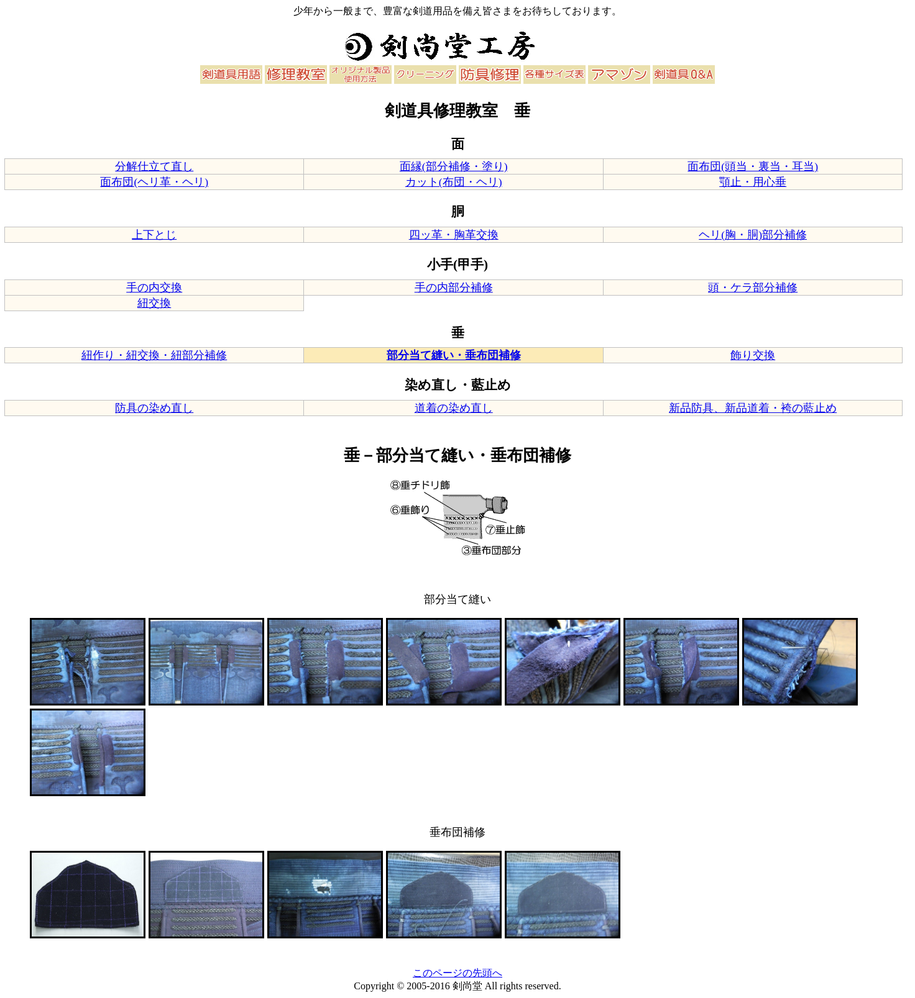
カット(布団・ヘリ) (453, 182)
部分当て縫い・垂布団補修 (454, 355)
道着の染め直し (454, 408)
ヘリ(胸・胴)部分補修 (753, 235)
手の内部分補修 (454, 287)
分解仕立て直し (154, 166)
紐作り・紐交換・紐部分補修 (154, 355)
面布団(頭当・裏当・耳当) (752, 166)
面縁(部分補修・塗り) (454, 166)
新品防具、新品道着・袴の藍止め (753, 408)
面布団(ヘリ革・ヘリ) (154, 182)
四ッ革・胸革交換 (454, 235)
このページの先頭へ (457, 973)
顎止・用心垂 (752, 182)
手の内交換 (154, 287)
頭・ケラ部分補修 (753, 287)
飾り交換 (752, 355)
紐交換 (154, 303)
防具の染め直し (154, 408)
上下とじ (154, 235)
